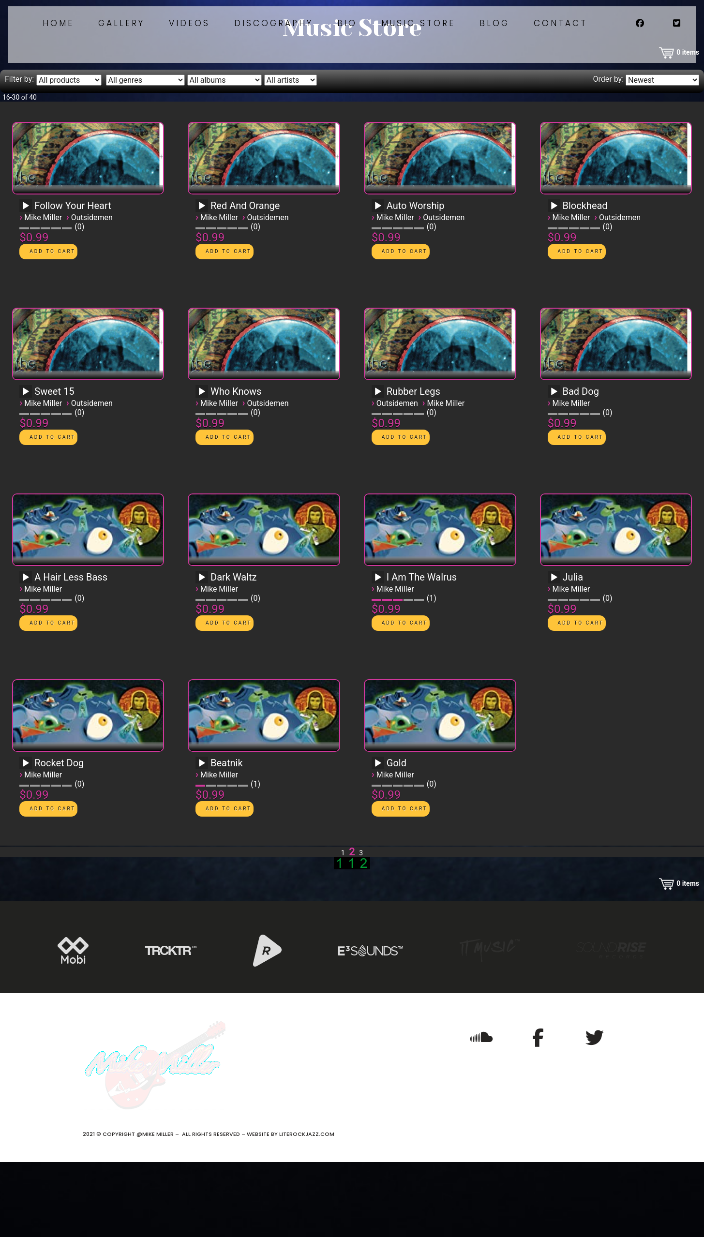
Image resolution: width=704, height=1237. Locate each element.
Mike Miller (43, 292)
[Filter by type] (69, 155)
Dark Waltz (233, 652)
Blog (567, 42)
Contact (636, 42)
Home (113, 42)
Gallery (179, 42)
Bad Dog (581, 466)
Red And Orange (245, 280)
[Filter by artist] (290, 155)
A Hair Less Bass (70, 652)
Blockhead (585, 280)
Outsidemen (92, 292)
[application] (27, 284)
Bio (414, 42)
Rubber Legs (413, 466)
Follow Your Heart (72, 280)
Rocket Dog (59, 838)
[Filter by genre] (145, 155)
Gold (396, 838)
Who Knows (235, 466)
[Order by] (662, 155)
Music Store (488, 42)
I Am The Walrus (422, 652)
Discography (337, 42)
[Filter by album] (224, 155)
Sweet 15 (54, 466)
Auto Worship (416, 280)
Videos (250, 42)
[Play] (25, 281)
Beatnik (226, 838)
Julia (573, 652)
